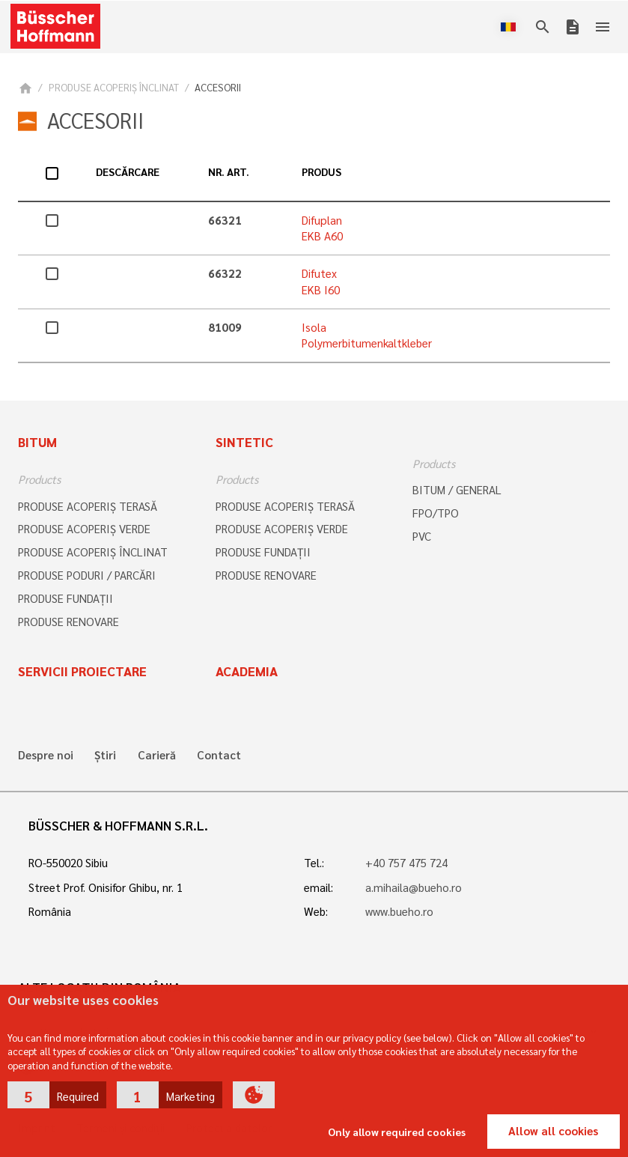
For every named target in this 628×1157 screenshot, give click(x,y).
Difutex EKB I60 (321, 281)
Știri (105, 755)
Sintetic (244, 442)
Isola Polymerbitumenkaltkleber (367, 335)
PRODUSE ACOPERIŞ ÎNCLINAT (114, 87)
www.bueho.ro (399, 911)
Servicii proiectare (82, 671)
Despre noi (45, 755)
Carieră (157, 755)
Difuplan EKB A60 (322, 228)
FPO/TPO (435, 512)
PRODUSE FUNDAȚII (65, 598)
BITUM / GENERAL (457, 489)
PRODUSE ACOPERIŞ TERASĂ (87, 506)
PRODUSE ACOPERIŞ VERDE (84, 528)
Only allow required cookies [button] (397, 1131)
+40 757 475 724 (406, 862)
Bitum (37, 442)
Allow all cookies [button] (553, 1130)
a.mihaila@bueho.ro (413, 887)
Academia (247, 671)
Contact (219, 755)
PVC (421, 536)
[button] (56, 1094)
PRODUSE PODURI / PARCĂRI (87, 575)
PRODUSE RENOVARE (68, 621)
